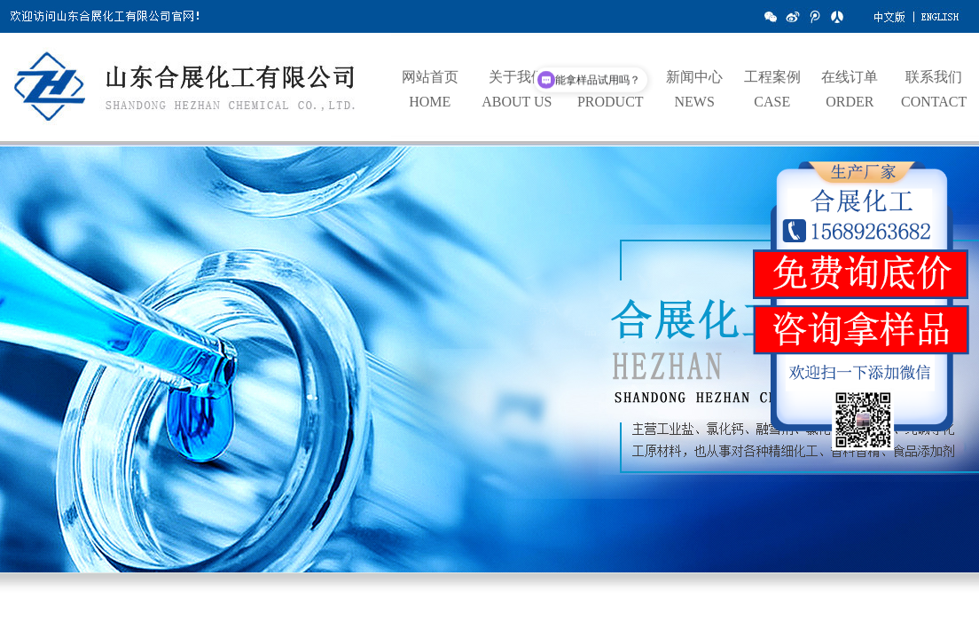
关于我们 (517, 76)
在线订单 (849, 76)
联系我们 (933, 76)
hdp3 (489, 368)
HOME (429, 101)
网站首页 (430, 76)
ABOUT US (517, 101)
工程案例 (772, 76)
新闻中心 (694, 76)
